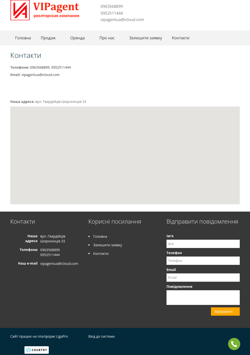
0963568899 (112, 6)
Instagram (102, 27)
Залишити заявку (145, 38)
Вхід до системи (101, 336)
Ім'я (170, 236)
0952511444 (112, 13)
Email (171, 269)
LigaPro (62, 336)
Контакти (180, 38)
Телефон (174, 252)
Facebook (95, 27)
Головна (23, 38)
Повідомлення (179, 286)
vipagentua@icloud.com (122, 19)
